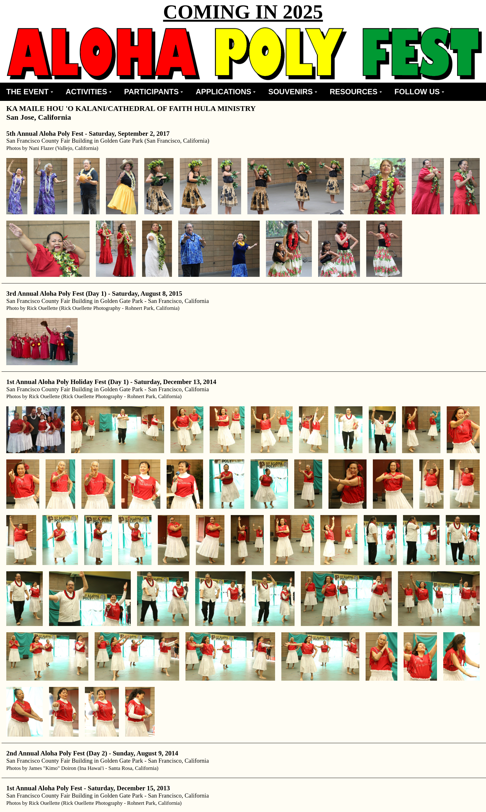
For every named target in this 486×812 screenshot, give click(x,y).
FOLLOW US (419, 91)
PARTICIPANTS (153, 91)
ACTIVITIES (89, 91)
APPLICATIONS (226, 91)
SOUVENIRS (292, 91)
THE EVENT (29, 91)
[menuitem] (29, 92)
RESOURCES (356, 91)
